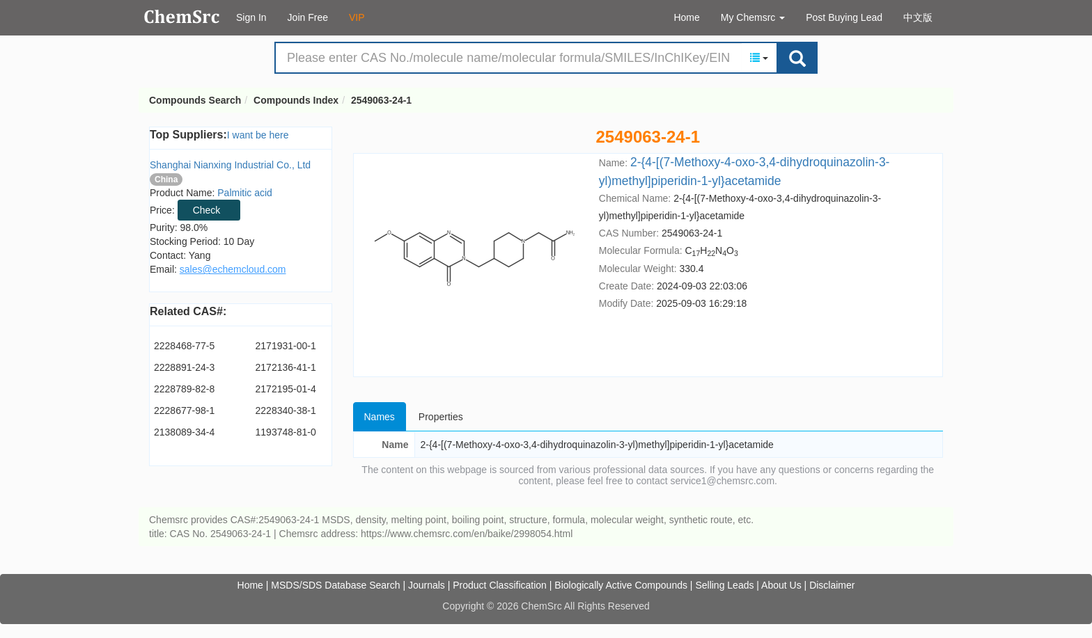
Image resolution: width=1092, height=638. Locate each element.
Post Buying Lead (844, 17)
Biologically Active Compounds (620, 585)
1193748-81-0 (286, 432)
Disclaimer (832, 585)
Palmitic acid (244, 192)
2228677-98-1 (184, 410)
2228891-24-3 (184, 367)
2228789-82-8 (184, 388)
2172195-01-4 (286, 388)
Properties (441, 416)
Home (686, 17)
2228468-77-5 (184, 345)
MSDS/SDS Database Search (335, 585)
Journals (426, 585)
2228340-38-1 (286, 410)
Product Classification (500, 585)
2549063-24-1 (381, 100)
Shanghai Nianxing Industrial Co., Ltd (230, 164)
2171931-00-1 (286, 345)
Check (207, 210)
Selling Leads (724, 585)
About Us (781, 585)
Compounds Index (296, 100)
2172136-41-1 (286, 367)
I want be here (258, 135)
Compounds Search (182, 16)
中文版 (918, 17)
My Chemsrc (753, 17)
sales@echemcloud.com (233, 269)
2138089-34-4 (184, 432)
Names (379, 416)
